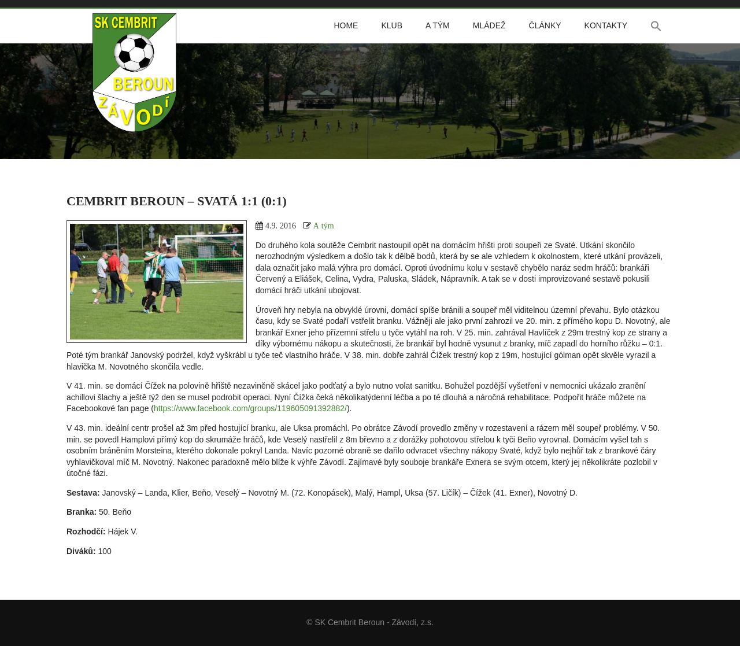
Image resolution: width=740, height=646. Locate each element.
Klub (391, 25)
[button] (656, 26)
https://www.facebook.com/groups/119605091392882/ (250, 408)
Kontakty (605, 25)
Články (545, 25)
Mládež (489, 25)
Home (346, 25)
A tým (438, 25)
